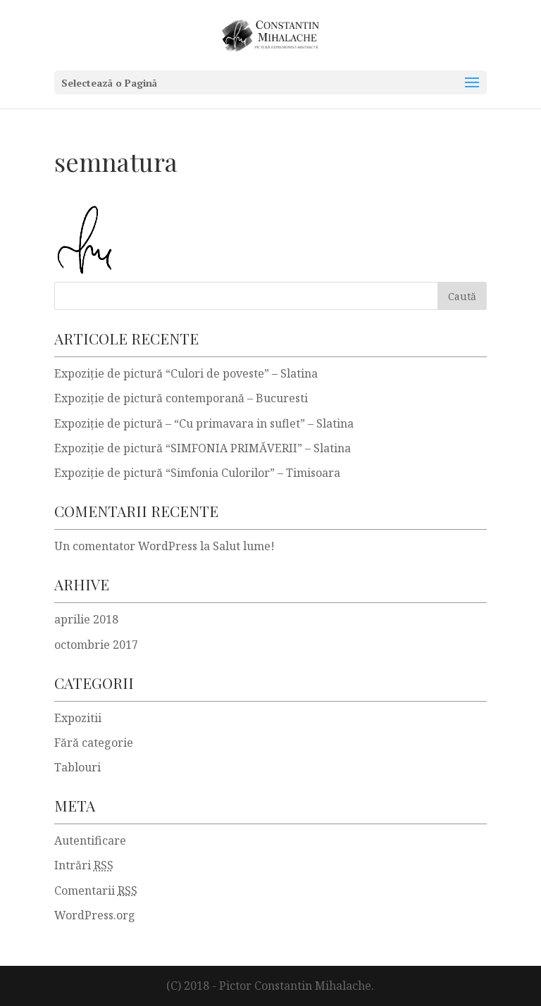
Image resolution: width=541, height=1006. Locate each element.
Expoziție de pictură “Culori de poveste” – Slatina (186, 373)
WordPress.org (94, 915)
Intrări (83, 865)
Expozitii (77, 718)
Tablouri (77, 767)
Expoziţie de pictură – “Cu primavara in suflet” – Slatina (204, 423)
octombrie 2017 (96, 644)
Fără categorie (93, 742)
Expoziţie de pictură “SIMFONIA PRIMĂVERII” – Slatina (202, 448)
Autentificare (90, 840)
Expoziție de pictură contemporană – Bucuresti (181, 398)
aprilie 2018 (86, 619)
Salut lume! (244, 546)
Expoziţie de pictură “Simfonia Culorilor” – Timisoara (197, 472)
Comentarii (95, 890)
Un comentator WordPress (125, 546)
